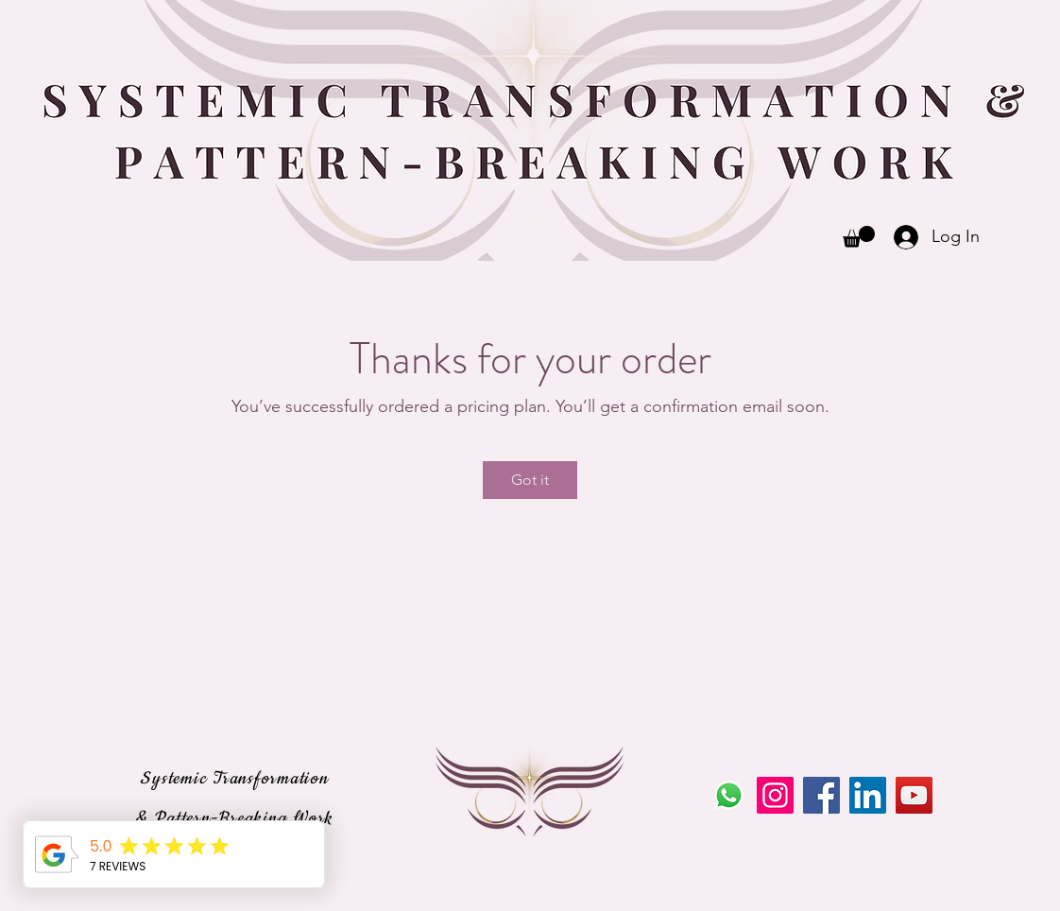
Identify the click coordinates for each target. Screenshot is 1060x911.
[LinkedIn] (867, 795)
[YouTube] (914, 795)
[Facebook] (821, 795)
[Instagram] (775, 795)
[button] (859, 237)
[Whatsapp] (728, 795)
